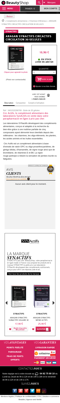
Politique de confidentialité (25, 396)
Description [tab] (8, 103)
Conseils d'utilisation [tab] (36, 103)
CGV (39, 396)
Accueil (3, 20)
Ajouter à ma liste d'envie (45, 86)
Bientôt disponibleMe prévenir (20, 329)
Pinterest (27, 391)
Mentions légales (7, 396)
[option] (18, 306)
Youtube (21, 391)
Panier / (30, 9)
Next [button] (54, 303)
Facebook (15, 391)
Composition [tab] (21, 103)
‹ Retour (9, 16)
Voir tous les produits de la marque (23, 274)
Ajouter (41, 329)
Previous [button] (6, 304)
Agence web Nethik (33, 399)
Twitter (33, 391)
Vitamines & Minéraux (38, 21)
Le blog (39, 391)
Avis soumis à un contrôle (16, 179)
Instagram (44, 391)
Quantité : (44, 69)
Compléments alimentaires (16, 21)
